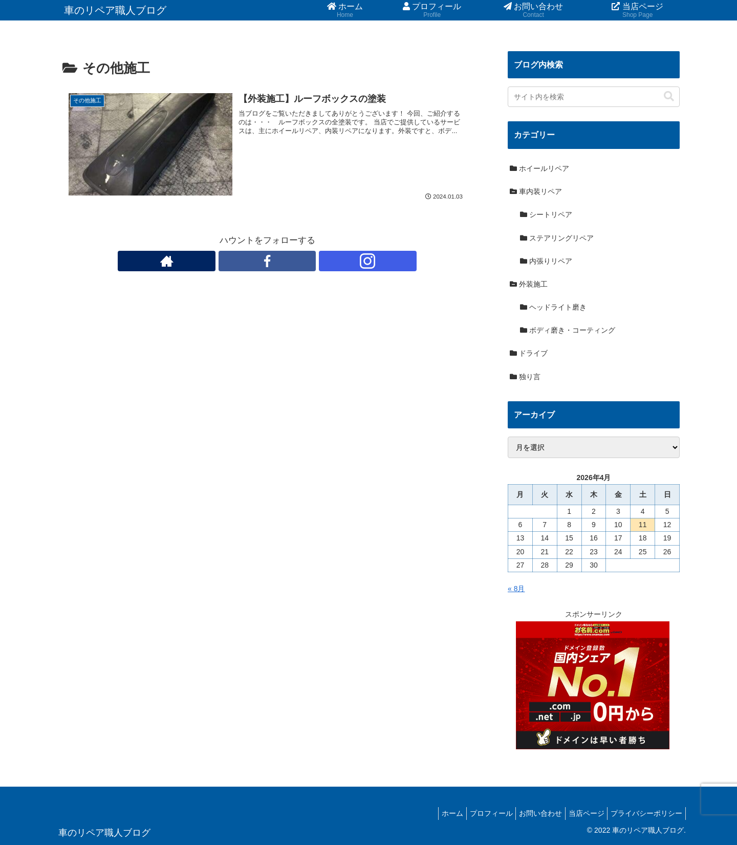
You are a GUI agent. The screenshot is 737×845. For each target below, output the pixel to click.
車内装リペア (536, 191)
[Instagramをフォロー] (290, 261)
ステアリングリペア (557, 238)
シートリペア (546, 214)
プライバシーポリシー (644, 813)
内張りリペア (546, 261)
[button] (669, 96)
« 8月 (516, 588)
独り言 (525, 377)
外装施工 (529, 284)
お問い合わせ (529, 813)
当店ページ (580, 813)
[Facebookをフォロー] (267, 261)
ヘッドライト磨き (553, 307)
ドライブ (529, 353)
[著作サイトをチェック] (243, 261)
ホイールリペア (539, 168)
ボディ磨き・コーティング (567, 330)
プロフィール (475, 813)
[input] (594, 96)
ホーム (433, 813)
